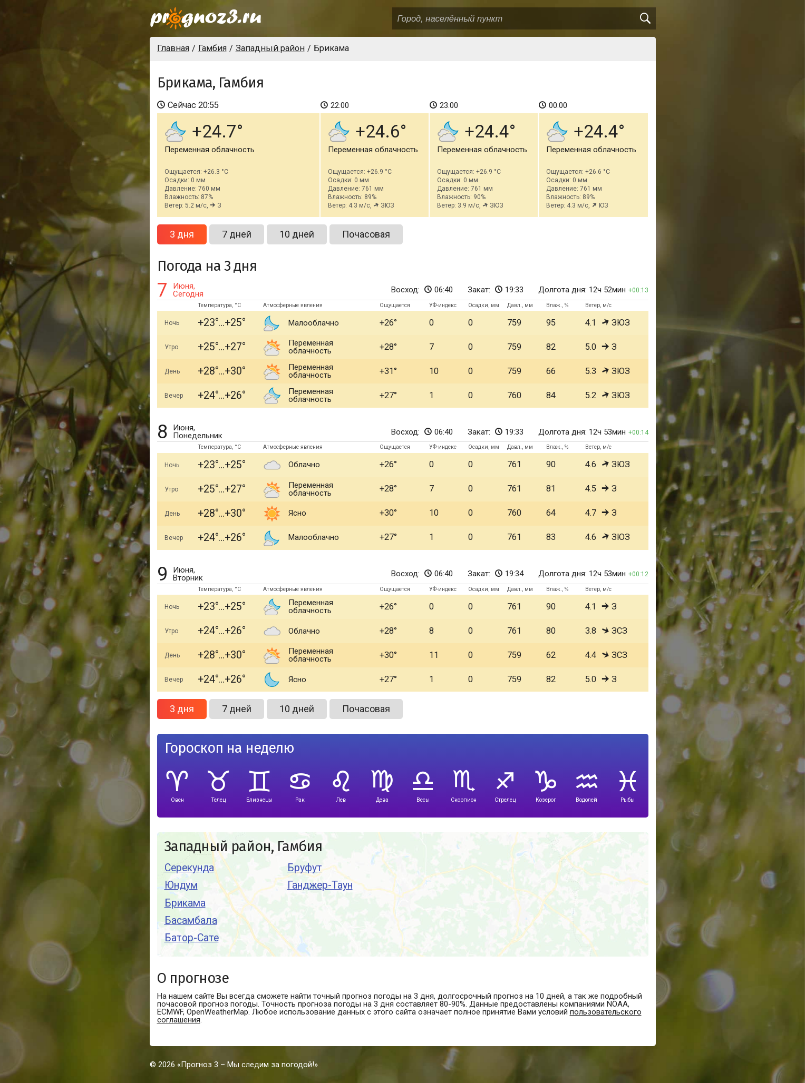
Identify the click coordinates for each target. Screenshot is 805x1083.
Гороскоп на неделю (229, 748)
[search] (645, 18)
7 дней (236, 234)
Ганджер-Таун (320, 885)
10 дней (296, 234)
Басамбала (190, 920)
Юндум (181, 885)
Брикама (185, 903)
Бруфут (304, 868)
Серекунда (189, 868)
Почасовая (366, 234)
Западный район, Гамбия (243, 847)
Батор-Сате (191, 938)
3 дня (182, 234)
